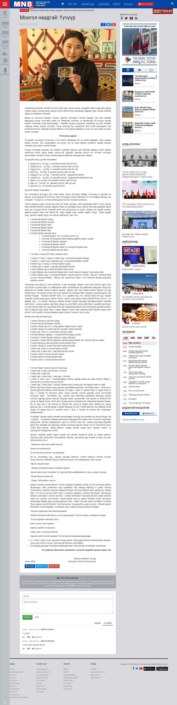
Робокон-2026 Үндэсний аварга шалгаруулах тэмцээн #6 (143, 369)
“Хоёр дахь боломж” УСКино (143, 397)
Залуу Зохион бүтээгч (98, 674)
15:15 (129, 397)
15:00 (129, 393)
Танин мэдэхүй (41, 691)
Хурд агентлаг (135, 146)
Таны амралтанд (42, 677)
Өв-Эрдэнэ (136, 401)
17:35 (129, 406)
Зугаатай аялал (138, 389)
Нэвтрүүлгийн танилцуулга (18, 700)
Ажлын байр (68, 688)
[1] (81, 238)
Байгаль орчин (14, 686)
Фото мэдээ (13, 683)
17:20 (129, 402)
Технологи (12, 677)
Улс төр (72, 4)
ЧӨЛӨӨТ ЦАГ (88, 4)
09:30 (129, 358)
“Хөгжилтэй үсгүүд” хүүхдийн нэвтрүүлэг (143, 359)
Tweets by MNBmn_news (137, 422)
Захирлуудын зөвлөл (71, 680)
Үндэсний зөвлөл (69, 677)
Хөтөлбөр (132, 334)
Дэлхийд (104, 4)
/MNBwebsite (152, 416)
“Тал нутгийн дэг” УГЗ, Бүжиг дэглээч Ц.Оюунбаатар (143, 406)
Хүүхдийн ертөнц (42, 680)
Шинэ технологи (41, 671)
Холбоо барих (68, 683)
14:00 (129, 384)
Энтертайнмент (14, 691)
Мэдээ (12, 666)
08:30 (129, 353)
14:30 (129, 389)
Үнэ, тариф (67, 686)
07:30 (129, 349)
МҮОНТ (66, 674)
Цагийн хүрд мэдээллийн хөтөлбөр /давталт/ (142, 354)
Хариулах (41, 639)
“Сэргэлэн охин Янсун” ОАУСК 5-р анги (143, 380)
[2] (49, 287)
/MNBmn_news (135, 416)
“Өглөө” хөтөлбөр (138, 349)
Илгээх (31, 619)
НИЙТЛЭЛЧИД (134, 244)
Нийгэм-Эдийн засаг (16, 674)
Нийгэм (141, 86)
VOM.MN (94, 671)
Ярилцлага (12, 688)
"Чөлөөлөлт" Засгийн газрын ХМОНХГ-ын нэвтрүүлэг (143, 385)
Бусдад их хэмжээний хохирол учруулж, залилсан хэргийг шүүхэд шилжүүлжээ (67, 12)
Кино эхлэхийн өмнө (140, 393)
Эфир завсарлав (138, 345)
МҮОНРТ (67, 666)
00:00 (129, 345)
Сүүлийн (112, 625)
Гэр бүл (38, 686)
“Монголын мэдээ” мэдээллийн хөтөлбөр (140, 375)
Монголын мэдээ (5, 34)
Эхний (101, 625)
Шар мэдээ (40, 694)
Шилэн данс (68, 691)
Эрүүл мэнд (40, 688)
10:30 (129, 368)
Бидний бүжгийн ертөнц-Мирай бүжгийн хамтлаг (141, 364)
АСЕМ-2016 (13, 694)
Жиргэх (45, 568)
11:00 (129, 375)
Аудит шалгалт (96, 680)
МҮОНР (66, 671)
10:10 (129, 363)
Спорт (116, 4)
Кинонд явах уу (14, 697)
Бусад (129, 4)
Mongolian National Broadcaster (86, 564)
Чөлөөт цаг (41, 666)
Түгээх (34, 568)
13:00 (129, 379)
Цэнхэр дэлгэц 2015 (43, 674)
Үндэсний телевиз (5, 25)
